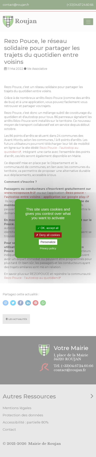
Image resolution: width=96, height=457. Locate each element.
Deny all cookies (48, 235)
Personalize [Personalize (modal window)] (48, 242)
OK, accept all (47, 228)
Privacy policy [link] (48, 248)
